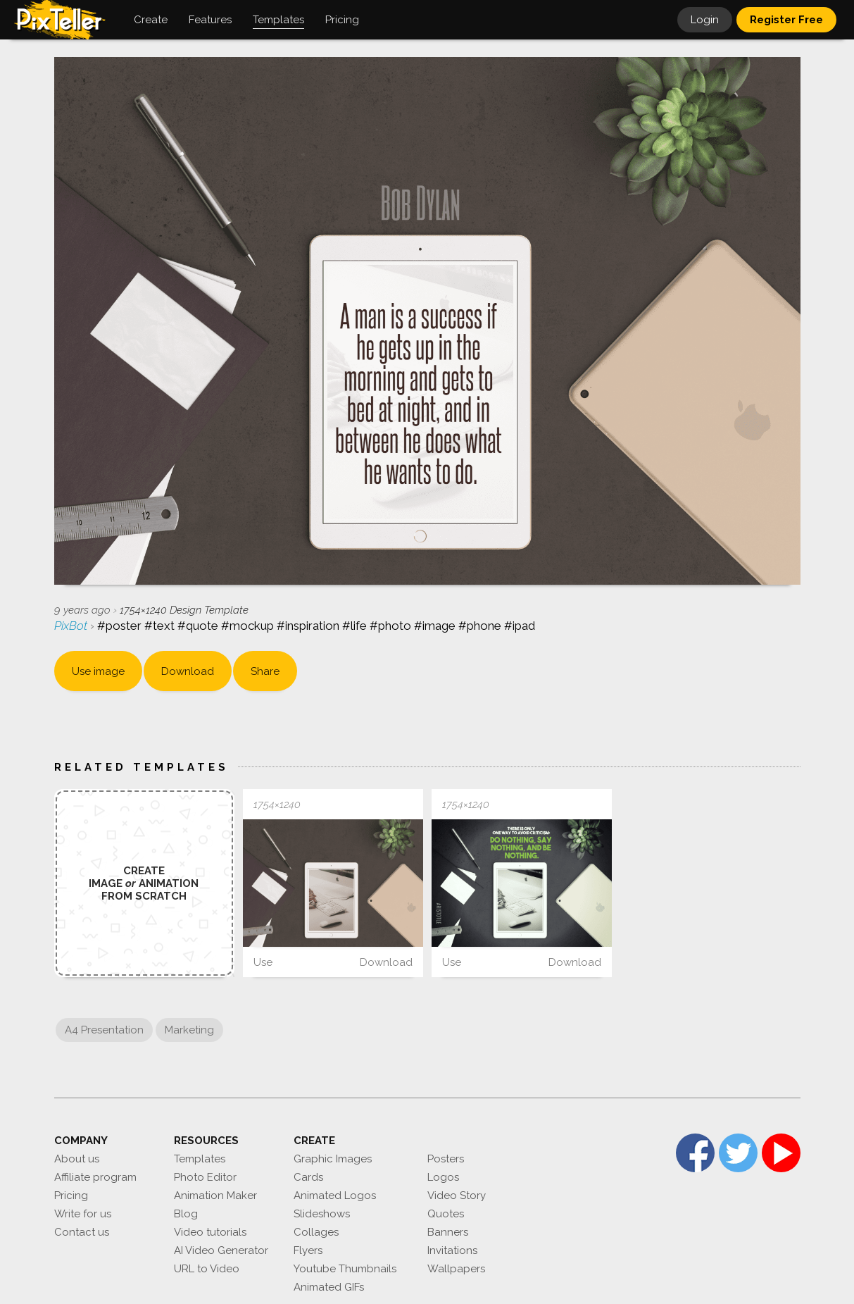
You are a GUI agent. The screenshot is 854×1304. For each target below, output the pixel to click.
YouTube (781, 1153)
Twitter (738, 1153)
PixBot (72, 626)
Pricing (71, 1195)
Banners (447, 1232)
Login (705, 19)
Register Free (786, 19)
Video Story (456, 1195)
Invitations (452, 1250)
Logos (443, 1177)
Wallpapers (456, 1268)
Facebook (695, 1153)
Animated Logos (335, 1195)
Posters (445, 1159)
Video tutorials (210, 1232)
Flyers (308, 1250)
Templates (199, 1159)
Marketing (189, 1030)
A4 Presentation (104, 1030)
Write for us (82, 1213)
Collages (316, 1232)
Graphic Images (333, 1159)
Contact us (81, 1232)
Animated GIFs (329, 1287)
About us (76, 1159)
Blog (186, 1213)
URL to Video (206, 1268)
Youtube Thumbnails (345, 1268)
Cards (308, 1177)
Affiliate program (95, 1177)
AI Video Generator (221, 1250)
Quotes (445, 1213)
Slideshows (322, 1213)
